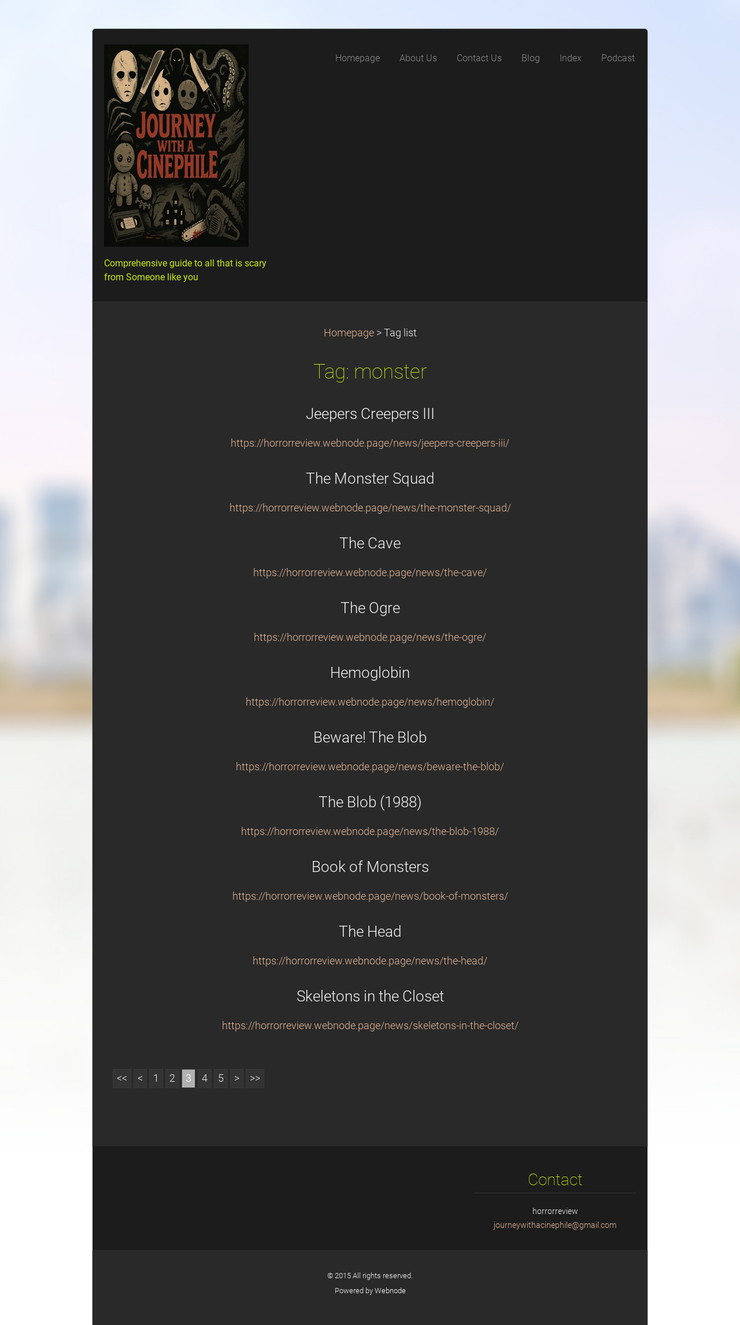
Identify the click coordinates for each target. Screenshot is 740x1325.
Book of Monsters (370, 866)
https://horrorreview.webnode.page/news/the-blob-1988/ (370, 831)
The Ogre (370, 608)
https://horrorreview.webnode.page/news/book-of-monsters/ (370, 896)
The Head (370, 931)
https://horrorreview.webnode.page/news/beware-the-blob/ (370, 767)
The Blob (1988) (370, 802)
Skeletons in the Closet (370, 996)
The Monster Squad (370, 478)
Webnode (390, 1290)
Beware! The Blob (370, 737)
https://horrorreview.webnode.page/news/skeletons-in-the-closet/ (370, 1025)
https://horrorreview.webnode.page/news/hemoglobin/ (370, 702)
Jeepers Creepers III (370, 413)
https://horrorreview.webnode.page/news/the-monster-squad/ (370, 508)
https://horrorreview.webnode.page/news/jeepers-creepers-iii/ (370, 443)
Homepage (349, 333)
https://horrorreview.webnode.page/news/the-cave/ (370, 572)
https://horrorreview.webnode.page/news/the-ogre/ (370, 637)
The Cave (370, 543)
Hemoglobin (370, 672)
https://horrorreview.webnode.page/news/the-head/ (370, 961)
